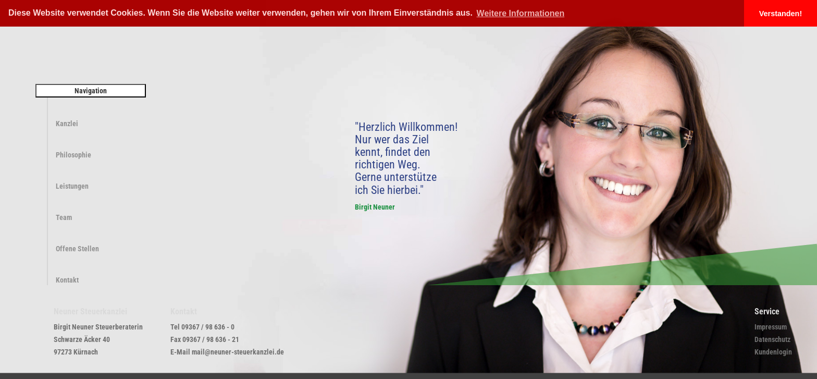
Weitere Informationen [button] (521, 13)
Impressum (770, 327)
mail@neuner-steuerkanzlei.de (238, 352)
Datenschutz (772, 339)
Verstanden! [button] (780, 13)
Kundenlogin (773, 352)
